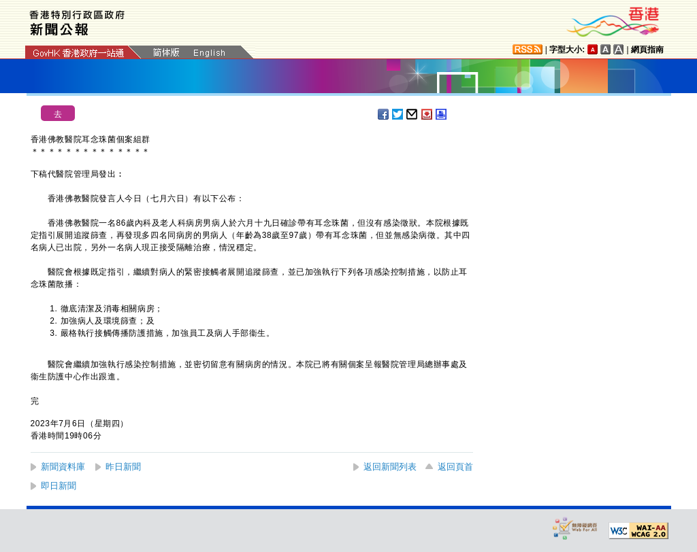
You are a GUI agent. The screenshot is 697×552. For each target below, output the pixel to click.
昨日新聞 (123, 467)
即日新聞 (58, 486)
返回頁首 (455, 467)
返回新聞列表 (390, 467)
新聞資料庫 (63, 467)
